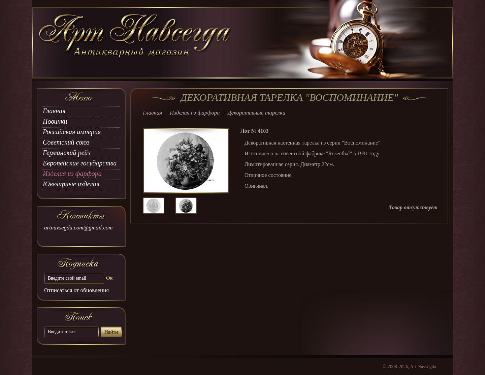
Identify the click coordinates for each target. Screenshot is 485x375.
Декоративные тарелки (257, 113)
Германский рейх (67, 152)
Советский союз (66, 142)
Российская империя (72, 131)
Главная (54, 111)
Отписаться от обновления (76, 290)
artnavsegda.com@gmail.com (78, 227)
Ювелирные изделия (71, 184)
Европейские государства (80, 163)
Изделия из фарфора (72, 173)
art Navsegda (135, 42)
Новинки (55, 121)
